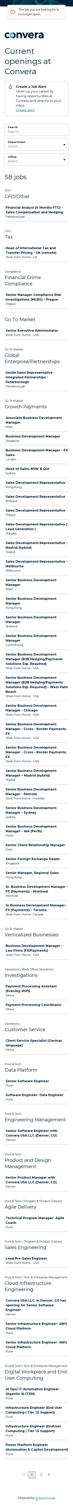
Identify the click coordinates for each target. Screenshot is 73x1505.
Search (13, 127)
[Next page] (49, 1474)
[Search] (36, 132)
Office (12, 156)
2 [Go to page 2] (41, 1475)
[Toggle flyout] (64, 145)
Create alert (25, 110)
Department (17, 142)
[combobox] (8, 146)
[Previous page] (24, 1474)
